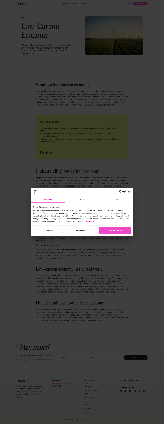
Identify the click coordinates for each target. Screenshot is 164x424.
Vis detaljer (82, 230)
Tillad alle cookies (114, 230)
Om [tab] (116, 199)
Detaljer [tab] (82, 199)
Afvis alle (49, 230)
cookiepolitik (88, 221)
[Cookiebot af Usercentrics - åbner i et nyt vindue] (121, 192)
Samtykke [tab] (48, 199)
